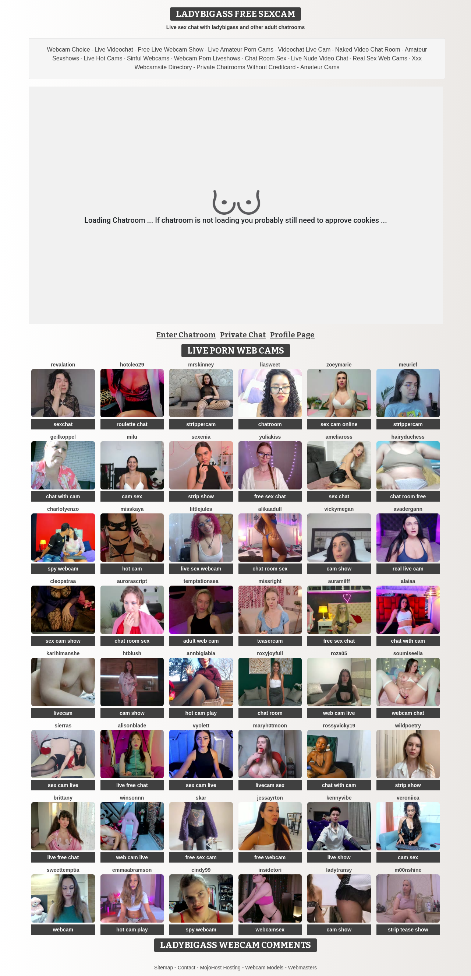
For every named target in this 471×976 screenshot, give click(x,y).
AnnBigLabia (201, 653)
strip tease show (408, 930)
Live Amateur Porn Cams (240, 49)
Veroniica (408, 798)
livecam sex (269, 785)
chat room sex (269, 569)
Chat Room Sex (265, 58)
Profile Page (292, 334)
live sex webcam (201, 569)
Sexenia (201, 437)
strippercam (201, 424)
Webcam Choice (68, 49)
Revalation (63, 365)
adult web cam (201, 641)
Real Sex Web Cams (380, 58)
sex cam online (339, 424)
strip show (201, 496)
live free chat (132, 785)
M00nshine (407, 870)
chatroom (270, 424)
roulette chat (132, 424)
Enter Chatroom (186, 334)
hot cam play (201, 713)
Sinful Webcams (148, 58)
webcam (63, 930)
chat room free (408, 496)
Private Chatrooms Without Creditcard (245, 67)
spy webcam (63, 569)
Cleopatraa (63, 581)
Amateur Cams (320, 67)
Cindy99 (200, 870)
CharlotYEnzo (63, 509)
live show (339, 857)
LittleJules (201, 509)
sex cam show (63, 641)
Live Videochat (114, 49)
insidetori (269, 870)
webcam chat (408, 713)
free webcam (270, 857)
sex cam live (63, 785)
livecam (63, 713)
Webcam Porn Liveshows (207, 58)
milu (132, 437)
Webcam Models (264, 967)
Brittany (63, 798)
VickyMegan (339, 509)
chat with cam (63, 496)
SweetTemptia (63, 870)
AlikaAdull (270, 509)
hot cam (132, 569)
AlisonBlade (132, 726)
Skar (201, 798)
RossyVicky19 (339, 726)
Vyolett (201, 726)
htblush (132, 653)
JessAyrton (270, 798)
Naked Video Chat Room (367, 49)
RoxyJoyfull (270, 653)
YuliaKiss (270, 437)
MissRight (269, 581)
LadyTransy (339, 870)
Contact (186, 967)
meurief (408, 365)
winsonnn (132, 798)
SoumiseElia (408, 653)
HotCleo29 (132, 365)
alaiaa (408, 581)
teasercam (270, 641)
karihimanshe (62, 653)
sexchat (62, 424)
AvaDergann (407, 509)
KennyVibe (338, 798)
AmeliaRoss (339, 437)
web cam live (339, 713)
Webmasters (302, 967)
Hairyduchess (408, 437)
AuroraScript (132, 581)
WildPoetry (408, 726)
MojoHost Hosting (220, 967)
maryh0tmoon (270, 726)
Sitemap (163, 967)
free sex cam (201, 857)
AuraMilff (339, 581)
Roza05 (339, 653)
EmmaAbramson (132, 870)
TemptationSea (201, 581)
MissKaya (132, 509)
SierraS (62, 726)
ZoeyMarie (338, 365)
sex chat (339, 496)
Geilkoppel (63, 437)
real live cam (408, 569)
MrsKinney (201, 365)
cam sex (132, 496)
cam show (338, 569)
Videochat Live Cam (304, 49)
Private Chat (243, 334)
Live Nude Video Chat (319, 58)
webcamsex (269, 930)
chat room (270, 713)
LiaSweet (270, 365)
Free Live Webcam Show (170, 49)
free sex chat (270, 496)
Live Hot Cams (103, 58)
